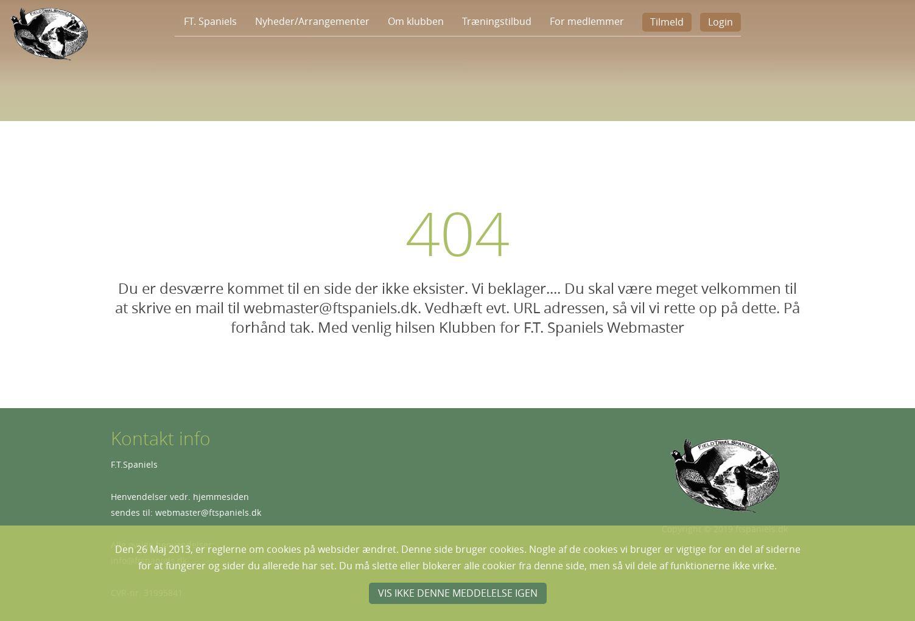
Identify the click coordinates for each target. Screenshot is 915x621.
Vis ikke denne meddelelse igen (458, 593)
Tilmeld (667, 22)
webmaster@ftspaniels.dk (208, 512)
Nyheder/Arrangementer (312, 21)
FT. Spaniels (210, 21)
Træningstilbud (496, 21)
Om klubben (416, 21)
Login (720, 22)
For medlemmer (587, 21)
